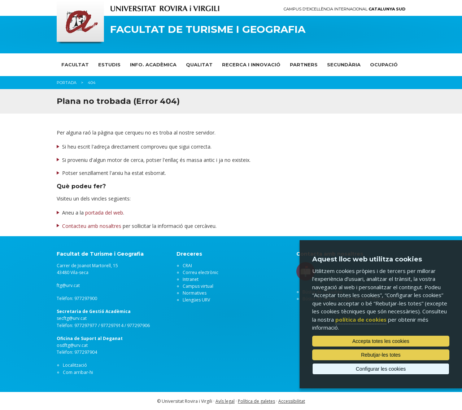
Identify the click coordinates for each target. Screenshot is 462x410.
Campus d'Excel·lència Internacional (344, 9)
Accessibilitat (291, 401)
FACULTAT (75, 64)
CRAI (187, 266)
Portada (67, 82)
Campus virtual (198, 286)
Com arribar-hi (78, 372)
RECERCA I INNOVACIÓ (251, 64)
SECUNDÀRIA (344, 64)
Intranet (191, 279)
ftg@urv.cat (68, 285)
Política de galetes (256, 401)
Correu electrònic (200, 272)
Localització (75, 365)
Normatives (194, 293)
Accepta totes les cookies (380, 341)
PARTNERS (304, 64)
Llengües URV (196, 300)
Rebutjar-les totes (381, 355)
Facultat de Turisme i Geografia (207, 29)
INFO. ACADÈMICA (153, 64)
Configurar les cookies (381, 369)
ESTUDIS (109, 64)
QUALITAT (199, 64)
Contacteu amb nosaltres (91, 225)
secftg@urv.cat (72, 318)
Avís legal (225, 401)
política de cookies (361, 319)
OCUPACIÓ (384, 64)
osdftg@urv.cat (72, 345)
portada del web (104, 212)
